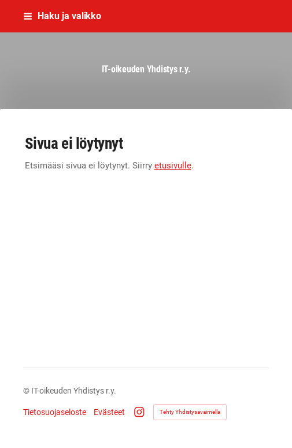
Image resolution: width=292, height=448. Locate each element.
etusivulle (172, 165)
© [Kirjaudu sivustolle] (27, 390)
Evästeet (109, 412)
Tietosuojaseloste (54, 412)
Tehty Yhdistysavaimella (190, 412)
